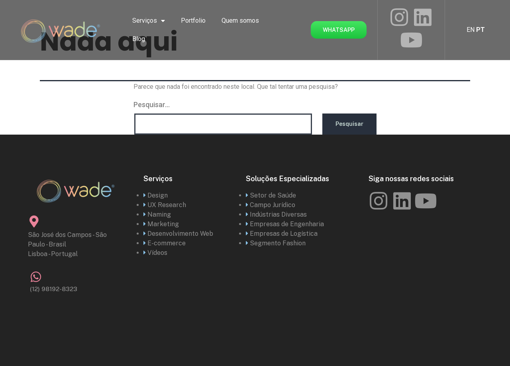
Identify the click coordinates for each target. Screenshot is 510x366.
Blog (138, 39)
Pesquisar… (151, 104)
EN (471, 29)
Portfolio (193, 20)
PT (480, 29)
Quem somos (240, 20)
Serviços (148, 21)
